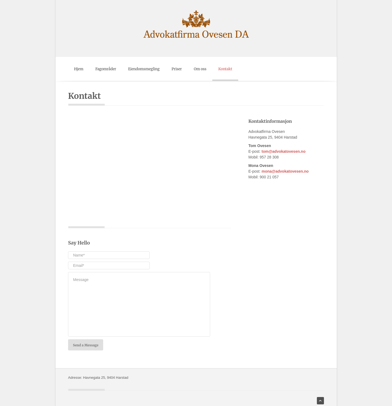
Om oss (200, 69)
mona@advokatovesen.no (285, 171)
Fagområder (105, 69)
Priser (176, 69)
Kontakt (225, 69)
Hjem (78, 69)
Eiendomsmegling (144, 69)
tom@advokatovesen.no (283, 151)
